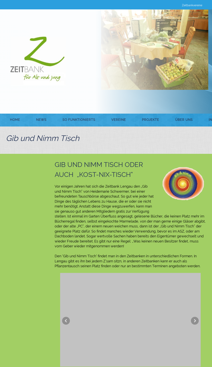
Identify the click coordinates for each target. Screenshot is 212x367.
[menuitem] (15, 120)
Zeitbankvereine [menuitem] (192, 5)
